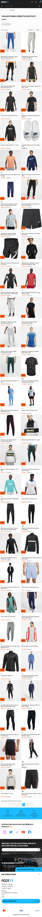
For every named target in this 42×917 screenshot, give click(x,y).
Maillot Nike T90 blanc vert (29, 498)
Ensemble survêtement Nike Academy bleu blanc (30, 676)
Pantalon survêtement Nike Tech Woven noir (10, 588)
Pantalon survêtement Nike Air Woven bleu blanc (31, 617)
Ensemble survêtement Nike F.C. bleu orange (31, 705)
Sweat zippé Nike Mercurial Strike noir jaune (9, 558)
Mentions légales (7, 884)
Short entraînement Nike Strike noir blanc (10, 263)
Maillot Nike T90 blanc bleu (29, 410)
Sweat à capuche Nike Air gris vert (9, 470)
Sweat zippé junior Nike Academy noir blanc (31, 558)
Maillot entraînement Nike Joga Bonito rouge (31, 293)
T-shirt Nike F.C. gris (7, 793)
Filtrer (31, 30)
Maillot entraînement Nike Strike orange (10, 175)
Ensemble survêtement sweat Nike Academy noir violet (9, 705)
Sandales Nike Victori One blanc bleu (31, 145)
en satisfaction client (8, 815)
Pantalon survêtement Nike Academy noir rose (9, 440)
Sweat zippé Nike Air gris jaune (31, 439)
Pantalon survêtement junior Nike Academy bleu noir (9, 57)
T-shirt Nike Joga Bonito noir (9, 115)
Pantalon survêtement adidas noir (30, 764)
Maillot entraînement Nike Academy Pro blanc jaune (8, 234)
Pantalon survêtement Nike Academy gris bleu (9, 352)
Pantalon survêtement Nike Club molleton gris (10, 647)
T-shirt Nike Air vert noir (8, 616)
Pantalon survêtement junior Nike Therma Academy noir (9, 529)
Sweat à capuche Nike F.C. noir (10, 145)
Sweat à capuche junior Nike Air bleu (31, 175)
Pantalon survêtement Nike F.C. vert (10, 381)
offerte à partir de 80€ (21, 815)
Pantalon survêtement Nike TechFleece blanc (29, 57)
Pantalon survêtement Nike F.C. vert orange (31, 470)
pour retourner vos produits (34, 816)
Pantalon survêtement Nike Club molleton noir (31, 735)
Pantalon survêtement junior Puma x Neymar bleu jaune (9, 204)
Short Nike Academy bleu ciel (30, 587)
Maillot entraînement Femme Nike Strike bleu (30, 352)
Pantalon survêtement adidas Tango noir (30, 529)
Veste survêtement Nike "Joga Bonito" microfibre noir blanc (9, 293)
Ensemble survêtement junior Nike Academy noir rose (30, 263)
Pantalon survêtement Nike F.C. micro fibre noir (31, 204)
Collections (6, 24)
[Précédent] (10, 804)
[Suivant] (31, 804)
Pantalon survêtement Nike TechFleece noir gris (9, 322)
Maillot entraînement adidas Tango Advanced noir (30, 381)
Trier (38, 30)
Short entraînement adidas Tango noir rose (31, 794)
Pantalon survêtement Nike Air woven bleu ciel (10, 411)
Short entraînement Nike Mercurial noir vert (8, 87)
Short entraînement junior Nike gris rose (31, 234)
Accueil (7, 10)
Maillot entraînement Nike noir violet (31, 116)
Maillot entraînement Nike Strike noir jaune (31, 87)
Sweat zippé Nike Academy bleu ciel (10, 499)
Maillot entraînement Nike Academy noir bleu (29, 322)
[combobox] (23, 6)
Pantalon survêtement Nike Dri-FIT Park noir (10, 735)
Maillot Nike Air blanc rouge (30, 646)
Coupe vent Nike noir (7, 675)
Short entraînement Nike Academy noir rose (8, 764)
